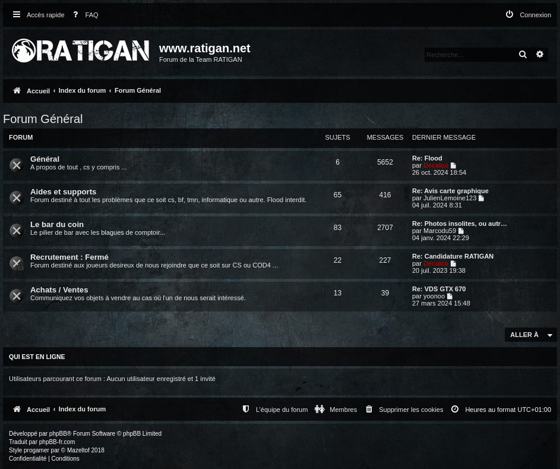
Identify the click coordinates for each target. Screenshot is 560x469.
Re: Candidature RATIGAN (452, 256)
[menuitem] (83, 15)
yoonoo (434, 296)
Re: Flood (427, 158)
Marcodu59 (439, 230)
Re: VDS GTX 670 (439, 288)
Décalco (435, 165)
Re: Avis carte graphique (450, 190)
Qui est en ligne (37, 356)
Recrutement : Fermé (69, 257)
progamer (36, 450)
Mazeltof (78, 450)
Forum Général (43, 118)
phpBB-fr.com (57, 442)
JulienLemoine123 (449, 198)
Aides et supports (63, 191)
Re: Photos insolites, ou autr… (459, 223)
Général (44, 159)
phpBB (58, 433)
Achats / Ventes (59, 289)
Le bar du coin (57, 224)
